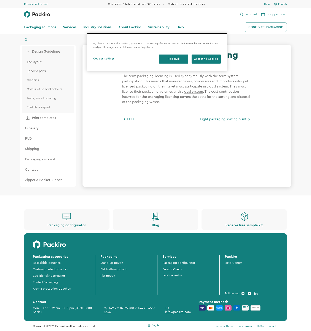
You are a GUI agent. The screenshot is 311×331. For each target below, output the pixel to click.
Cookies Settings (103, 59)
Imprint (272, 326)
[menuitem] (48, 51)
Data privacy (245, 326)
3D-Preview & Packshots (179, 282)
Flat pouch (107, 275)
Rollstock (106, 282)
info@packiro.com (178, 310)
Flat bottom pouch (113, 269)
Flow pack (107, 288)
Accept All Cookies (206, 59)
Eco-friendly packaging (49, 275)
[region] (157, 52)
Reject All (174, 59)
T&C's (260, 326)
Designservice (172, 275)
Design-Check (172, 269)
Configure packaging (266, 27)
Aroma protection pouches (52, 288)
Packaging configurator (179, 262)
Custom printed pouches (50, 269)
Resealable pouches (46, 262)
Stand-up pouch (111, 262)
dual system (193, 91)
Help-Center (233, 262)
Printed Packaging (45, 282)
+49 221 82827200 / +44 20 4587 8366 (129, 310)
